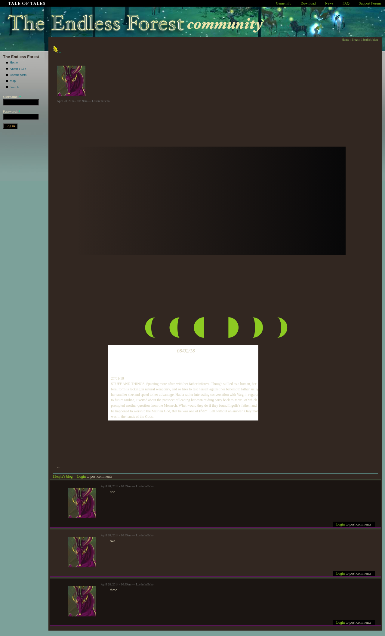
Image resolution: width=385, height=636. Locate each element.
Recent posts (18, 74)
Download (308, 3)
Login (81, 476)
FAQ (346, 3)
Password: (11, 111)
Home (14, 62)
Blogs (355, 39)
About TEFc (18, 68)
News (329, 3)
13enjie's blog (369, 39)
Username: (12, 96)
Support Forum (370, 3)
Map (13, 80)
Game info (283, 3)
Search (14, 87)
